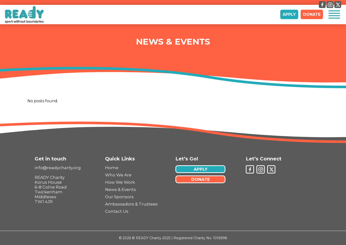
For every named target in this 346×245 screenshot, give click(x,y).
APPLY (289, 14)
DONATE (312, 14)
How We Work (120, 182)
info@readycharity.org (58, 167)
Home (111, 167)
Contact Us (116, 211)
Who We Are (118, 175)
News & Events (173, 41)
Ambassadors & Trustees (131, 204)
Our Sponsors (119, 196)
